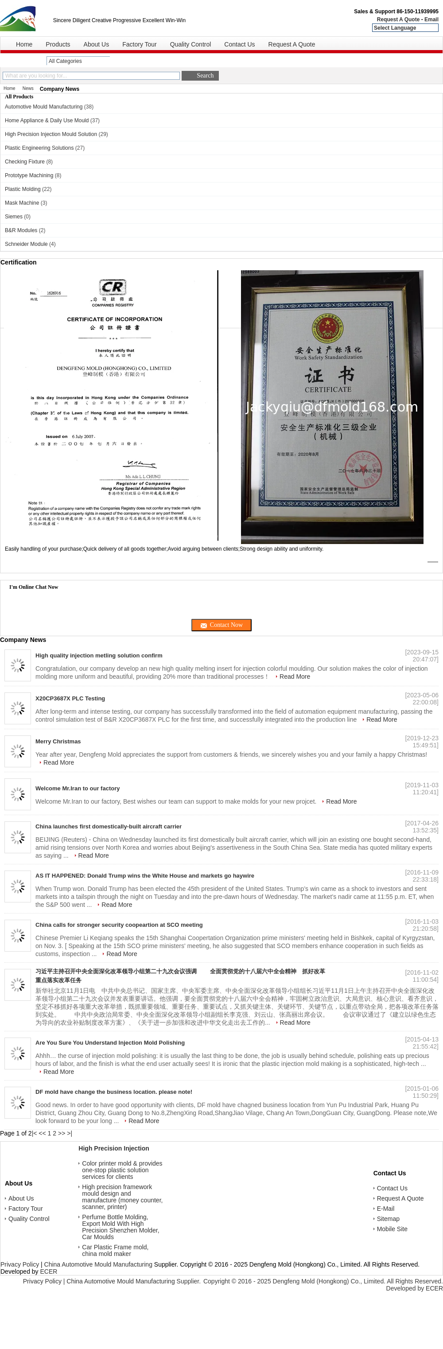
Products (58, 44)
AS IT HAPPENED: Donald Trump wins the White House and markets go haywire (144, 875)
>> (61, 1133)
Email (431, 19)
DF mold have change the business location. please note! (113, 1092)
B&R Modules (21, 230)
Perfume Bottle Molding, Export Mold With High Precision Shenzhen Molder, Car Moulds (120, 1227)
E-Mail (386, 1208)
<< (42, 1133)
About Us (96, 44)
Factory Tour (139, 44)
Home (24, 44)
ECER (49, 1271)
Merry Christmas (58, 741)
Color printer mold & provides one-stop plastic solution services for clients (122, 1170)
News (28, 88)
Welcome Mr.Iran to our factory (77, 788)
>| (69, 1133)
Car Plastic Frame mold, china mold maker (115, 1250)
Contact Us (239, 44)
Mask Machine (22, 203)
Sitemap (388, 1219)
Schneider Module (26, 244)
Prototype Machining (29, 175)
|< (34, 1133)
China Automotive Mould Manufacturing (98, 1264)
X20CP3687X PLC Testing (70, 698)
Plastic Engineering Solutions (39, 148)
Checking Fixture (25, 162)
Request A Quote (398, 19)
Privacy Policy (19, 1264)
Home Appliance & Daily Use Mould (47, 120)
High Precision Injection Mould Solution (51, 134)
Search (205, 75)
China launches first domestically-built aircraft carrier (108, 826)
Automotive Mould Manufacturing (43, 107)
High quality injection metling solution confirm (99, 655)
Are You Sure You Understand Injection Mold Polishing (110, 1042)
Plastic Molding (23, 189)
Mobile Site (392, 1229)
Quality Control (190, 44)
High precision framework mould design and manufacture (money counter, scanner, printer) (122, 1197)
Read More (295, 676)
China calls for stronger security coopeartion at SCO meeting (119, 924)
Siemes (14, 217)
